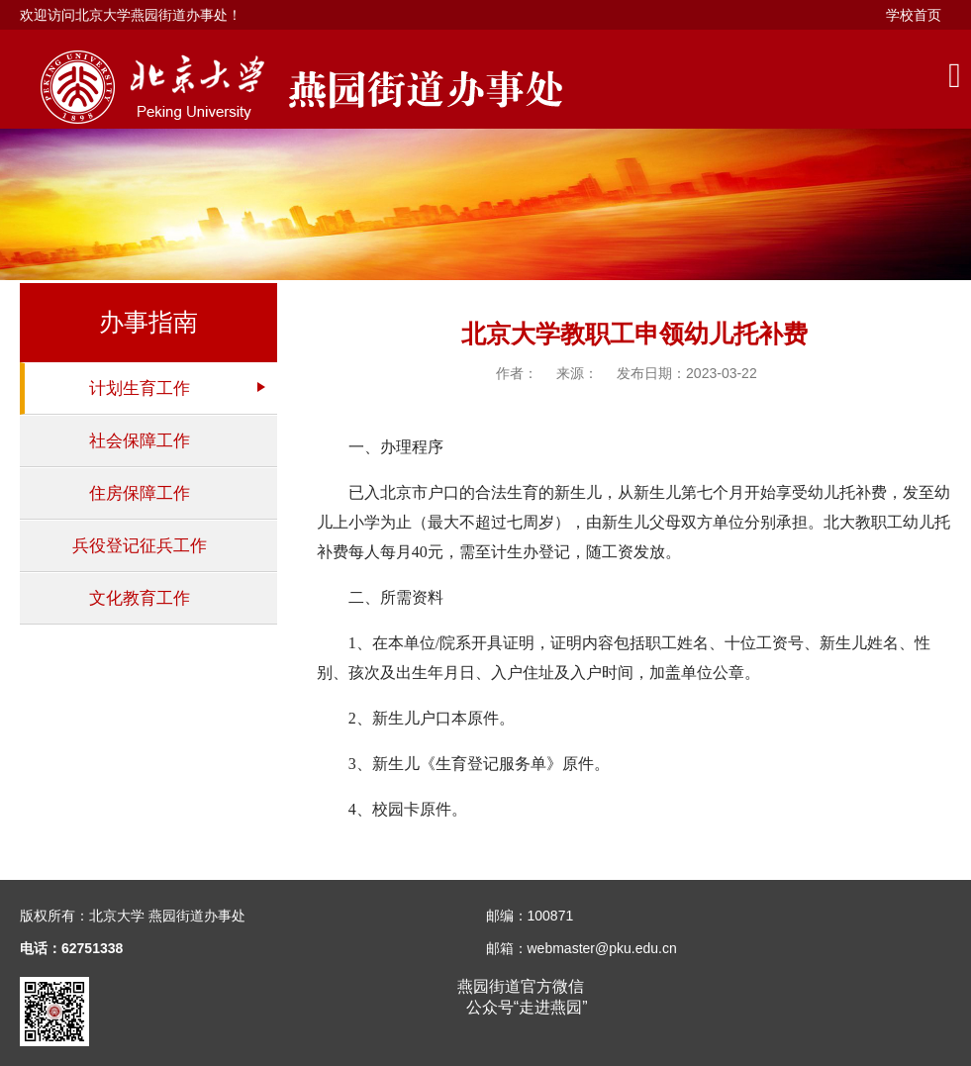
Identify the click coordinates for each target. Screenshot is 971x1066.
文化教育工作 (139, 598)
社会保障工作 (139, 441)
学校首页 (913, 15)
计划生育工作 (139, 388)
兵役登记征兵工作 (139, 545)
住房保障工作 (139, 493)
